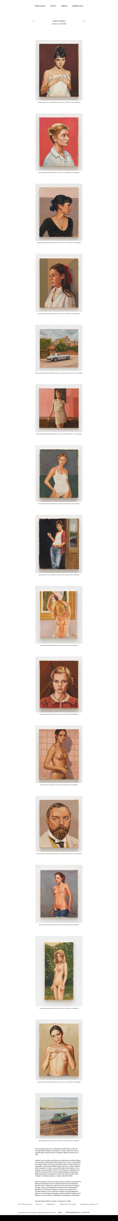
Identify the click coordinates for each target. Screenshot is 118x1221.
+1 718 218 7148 (85, 1212)
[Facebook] (61, 1212)
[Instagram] (59, 1212)
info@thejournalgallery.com (72, 1212)
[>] (33, 21)
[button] (89, 1204)
